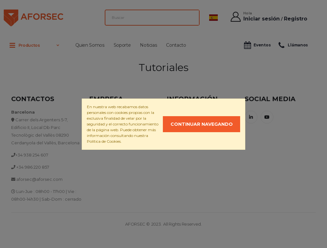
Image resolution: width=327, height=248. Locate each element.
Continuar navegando (202, 124)
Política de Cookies (104, 141)
